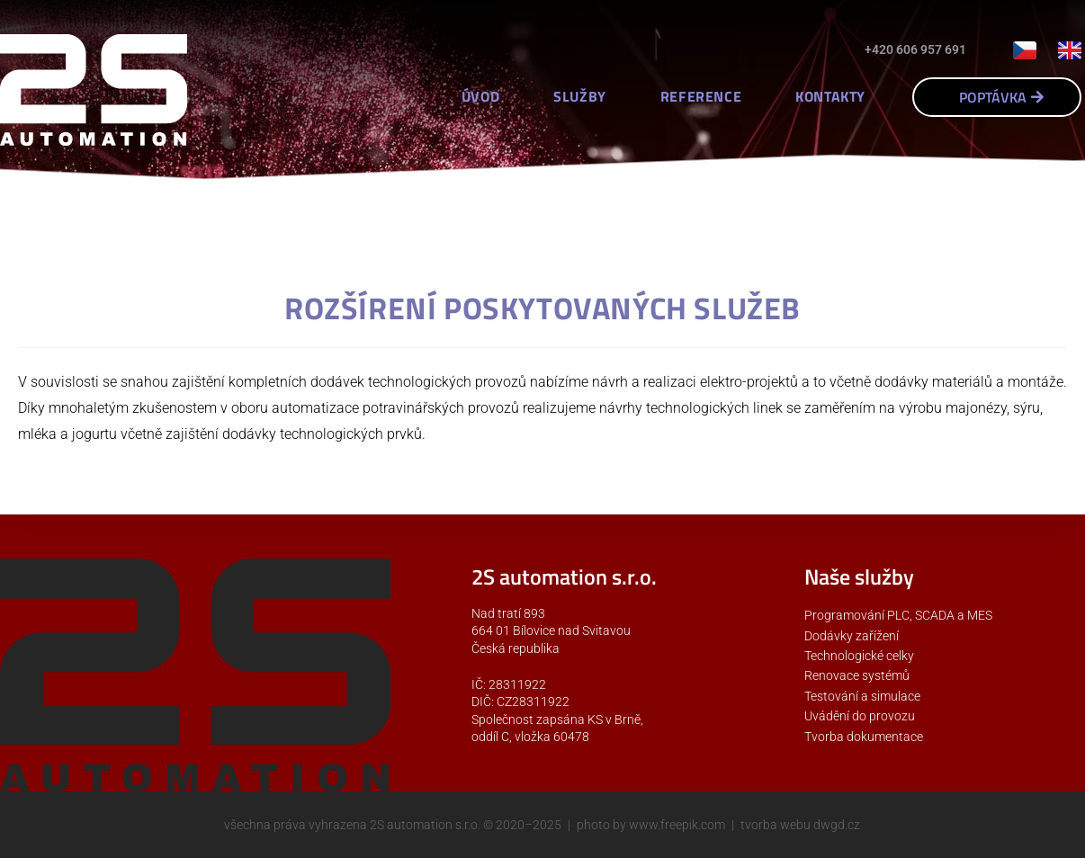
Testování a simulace (862, 696)
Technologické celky (859, 655)
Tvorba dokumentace (863, 736)
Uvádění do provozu (859, 716)
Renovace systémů (857, 675)
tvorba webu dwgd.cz (800, 825)
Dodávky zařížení (851, 636)
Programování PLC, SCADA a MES (898, 615)
